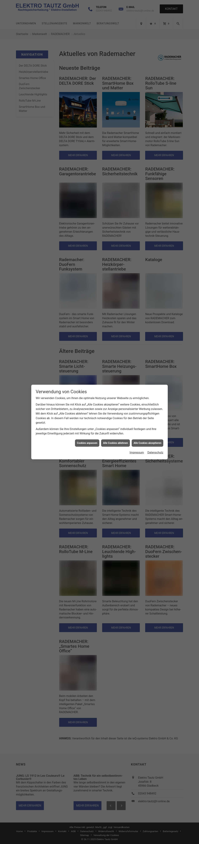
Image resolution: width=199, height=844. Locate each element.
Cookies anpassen (87, 439)
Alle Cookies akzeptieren (147, 439)
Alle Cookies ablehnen (115, 439)
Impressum (137, 449)
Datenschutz (155, 449)
